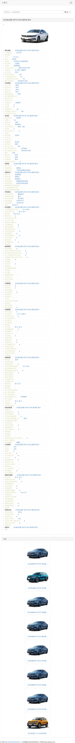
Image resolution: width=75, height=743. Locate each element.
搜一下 (68, 12)
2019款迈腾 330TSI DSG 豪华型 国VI (17, 20)
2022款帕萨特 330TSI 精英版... (37, 612)
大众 (5, 539)
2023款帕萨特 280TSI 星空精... (37, 661)
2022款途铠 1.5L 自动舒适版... (37, 733)
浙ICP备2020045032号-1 (13, 742)
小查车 (4, 3)
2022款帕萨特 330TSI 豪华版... (37, 636)
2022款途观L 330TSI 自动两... (37, 588)
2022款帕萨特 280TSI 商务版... (37, 564)
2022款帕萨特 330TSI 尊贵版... (37, 685)
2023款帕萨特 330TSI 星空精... (37, 709)
